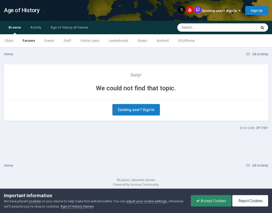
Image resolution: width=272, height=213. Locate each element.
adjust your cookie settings (146, 201)
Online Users (89, 41)
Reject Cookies (250, 201)
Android (163, 41)
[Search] (203, 27)
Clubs (9, 41)
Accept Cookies (211, 201)
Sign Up (257, 10)
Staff (67, 41)
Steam (142, 41)
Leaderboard (118, 41)
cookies (35, 201)
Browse (15, 29)
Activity (35, 27)
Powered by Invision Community (136, 185)
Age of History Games (77, 206)
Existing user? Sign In (221, 11)
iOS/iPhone (186, 41)
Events (49, 41)
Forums (29, 41)
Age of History (21, 10)
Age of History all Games (69, 27)
